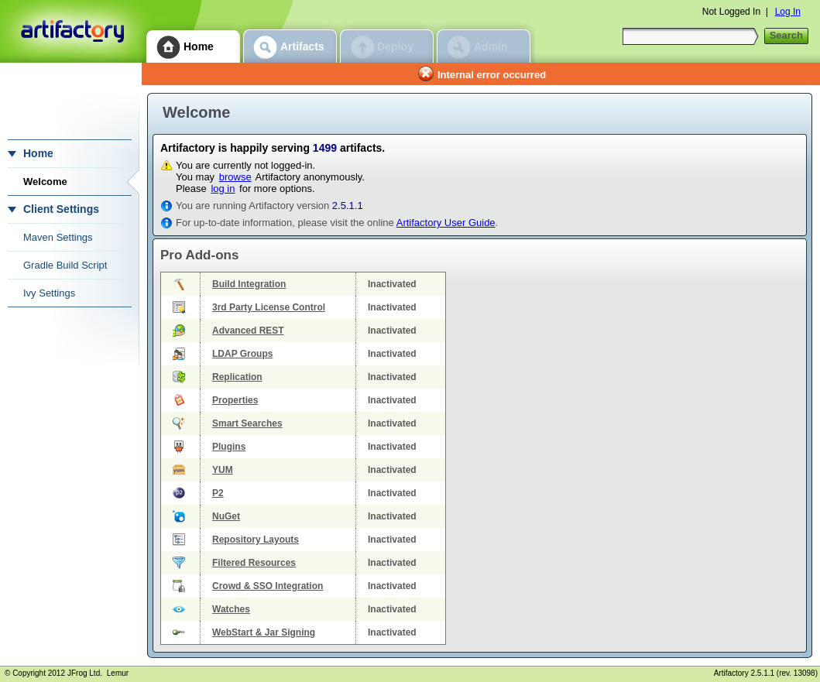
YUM (222, 469)
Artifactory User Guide (446, 222)
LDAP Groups (242, 353)
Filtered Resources (254, 562)
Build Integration (249, 284)
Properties (235, 400)
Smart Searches (247, 423)
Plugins (228, 446)
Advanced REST (248, 330)
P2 (218, 493)
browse (235, 177)
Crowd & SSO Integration (267, 586)
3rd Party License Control (268, 307)
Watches (231, 609)
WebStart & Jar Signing (263, 632)
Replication (237, 377)
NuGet (226, 516)
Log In (788, 11)
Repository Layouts (255, 539)
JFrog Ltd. (84, 673)
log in (223, 188)
